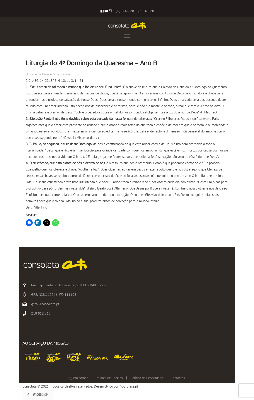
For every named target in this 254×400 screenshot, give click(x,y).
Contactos (178, 378)
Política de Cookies (109, 378)
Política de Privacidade (146, 378)
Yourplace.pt (129, 386)
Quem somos (78, 378)
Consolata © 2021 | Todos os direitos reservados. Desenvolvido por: (71, 386)
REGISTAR (128, 11)
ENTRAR (149, 11)
